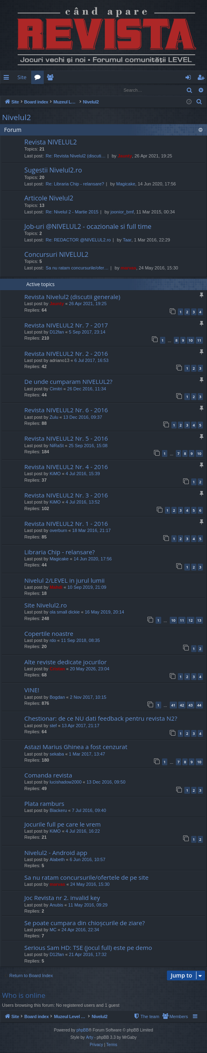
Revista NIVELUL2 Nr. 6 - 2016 (66, 410)
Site (21, 77)
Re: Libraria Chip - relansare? (75, 184)
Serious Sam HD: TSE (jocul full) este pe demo (88, 948)
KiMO (55, 474)
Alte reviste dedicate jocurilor (65, 662)
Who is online (23, 995)
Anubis (56, 905)
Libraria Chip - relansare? (59, 552)
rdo (52, 640)
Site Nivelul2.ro (45, 605)
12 (190, 620)
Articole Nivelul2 (48, 198)
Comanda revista (48, 775)
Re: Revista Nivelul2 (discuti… (76, 156)
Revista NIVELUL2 (50, 142)
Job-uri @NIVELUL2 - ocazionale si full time (88, 226)
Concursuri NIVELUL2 (56, 254)
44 (199, 705)
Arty (89, 1038)
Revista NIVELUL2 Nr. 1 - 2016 (66, 524)
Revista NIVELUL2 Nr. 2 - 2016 (66, 354)
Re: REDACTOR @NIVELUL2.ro (78, 240)
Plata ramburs (44, 804)
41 (173, 705)
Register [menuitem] (202, 78)
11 (199, 340)
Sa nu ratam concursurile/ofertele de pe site (86, 878)
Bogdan (57, 697)
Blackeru (58, 810)
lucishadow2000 (65, 782)
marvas (129, 268)
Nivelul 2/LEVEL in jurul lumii (64, 581)
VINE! (31, 690)
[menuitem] (110, 77)
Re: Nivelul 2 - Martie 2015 (72, 212)
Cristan (57, 669)
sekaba (56, 754)
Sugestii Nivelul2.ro (53, 170)
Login (13, 89)
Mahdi (55, 587)
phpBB (83, 1030)
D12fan (56, 332)
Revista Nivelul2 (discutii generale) (72, 297)
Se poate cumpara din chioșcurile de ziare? (84, 923)
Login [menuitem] (189, 78)
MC (52, 930)
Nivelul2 (16, 117)
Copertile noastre (48, 634)
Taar (127, 240)
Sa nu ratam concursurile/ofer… (77, 268)
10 (190, 340)
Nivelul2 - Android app (55, 853)
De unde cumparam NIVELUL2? (68, 382)
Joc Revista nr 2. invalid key (62, 898)
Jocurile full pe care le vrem (62, 824)
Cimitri (55, 389)
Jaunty (124, 156)
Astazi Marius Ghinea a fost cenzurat (75, 747)
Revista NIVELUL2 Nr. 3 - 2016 (66, 495)
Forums (39, 78)
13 (199, 620)
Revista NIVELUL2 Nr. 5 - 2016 (66, 439)
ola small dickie (64, 612)
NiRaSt (56, 446)
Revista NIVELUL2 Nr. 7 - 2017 (66, 325)
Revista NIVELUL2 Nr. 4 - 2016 (66, 467)
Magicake (125, 184)
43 (190, 705)
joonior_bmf (122, 212)
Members (51, 78)
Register (40, 89)
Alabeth (56, 859)
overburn (58, 530)
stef (53, 726)
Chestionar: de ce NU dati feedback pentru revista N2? (100, 719)
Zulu (53, 417)
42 (182, 705)
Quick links (8, 78)
